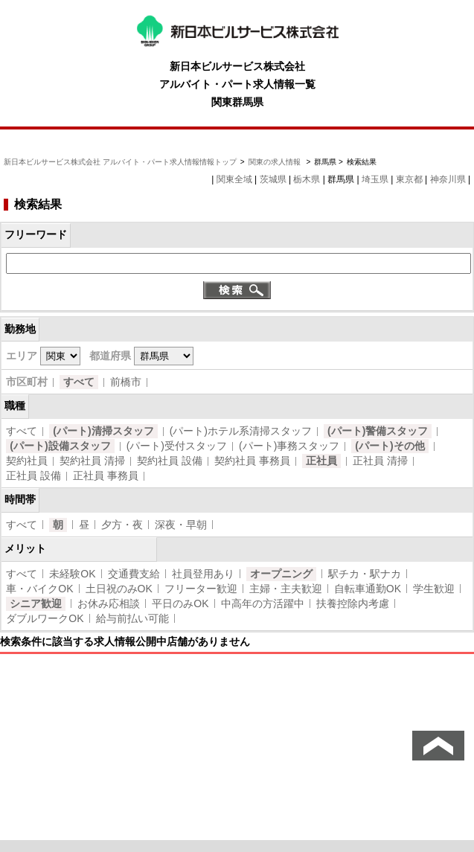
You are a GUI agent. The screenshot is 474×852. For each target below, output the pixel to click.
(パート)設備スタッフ (60, 446)
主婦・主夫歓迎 (285, 589)
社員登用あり (203, 574)
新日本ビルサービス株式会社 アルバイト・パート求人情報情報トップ (120, 162)
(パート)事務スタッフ (289, 446)
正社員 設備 (33, 475)
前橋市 (125, 382)
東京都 (409, 179)
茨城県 (273, 179)
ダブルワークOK (44, 618)
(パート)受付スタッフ (176, 446)
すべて (79, 382)
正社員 (321, 461)
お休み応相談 (108, 603)
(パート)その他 (389, 446)
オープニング (281, 574)
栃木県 (306, 179)
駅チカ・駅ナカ (364, 574)
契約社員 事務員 (252, 461)
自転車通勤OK (367, 589)
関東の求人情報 (276, 162)
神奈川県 (448, 179)
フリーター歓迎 (200, 589)
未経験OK (72, 574)
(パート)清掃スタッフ (103, 431)
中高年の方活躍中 (262, 603)
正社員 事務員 (105, 475)
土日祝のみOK (119, 589)
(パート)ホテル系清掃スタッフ (241, 431)
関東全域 (234, 179)
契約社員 (27, 461)
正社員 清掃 (380, 461)
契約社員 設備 (169, 461)
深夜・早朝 (181, 525)
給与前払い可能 (132, 618)
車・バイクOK (39, 589)
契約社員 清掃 (92, 461)
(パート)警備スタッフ (377, 431)
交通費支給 (134, 574)
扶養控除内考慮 (352, 603)
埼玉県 (375, 179)
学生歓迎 (434, 589)
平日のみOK (180, 603)
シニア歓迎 (36, 603)
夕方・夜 (122, 525)
